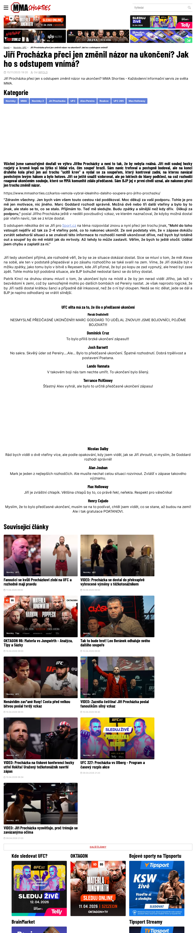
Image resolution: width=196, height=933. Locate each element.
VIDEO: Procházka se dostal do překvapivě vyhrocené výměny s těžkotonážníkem (92, 577)
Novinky (17, 48)
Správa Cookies (86, 928)
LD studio (152, 928)
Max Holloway (143, 101)
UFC (24, 48)
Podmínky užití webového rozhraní (57, 928)
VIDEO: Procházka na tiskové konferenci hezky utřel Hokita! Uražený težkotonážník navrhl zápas (34, 689)
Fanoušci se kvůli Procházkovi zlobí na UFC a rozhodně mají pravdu (33, 575)
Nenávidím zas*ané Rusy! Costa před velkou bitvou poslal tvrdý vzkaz (95, 633)
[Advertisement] (98, 134)
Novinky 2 (39, 101)
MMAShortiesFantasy (113, 900)
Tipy (145, 565)
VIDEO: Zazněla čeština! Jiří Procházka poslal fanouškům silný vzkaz (160, 633)
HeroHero (85, 900)
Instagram (112, 878)
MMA (24, 101)
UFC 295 (124, 101)
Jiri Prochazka (60, 101)
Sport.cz (69, 226)
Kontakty (179, 893)
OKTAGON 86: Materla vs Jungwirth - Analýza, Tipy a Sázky (158, 575)
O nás (70, 900)
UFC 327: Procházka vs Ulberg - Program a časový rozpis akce (91, 687)
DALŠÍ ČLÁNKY (98, 708)
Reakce (109, 101)
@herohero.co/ (65, 865)
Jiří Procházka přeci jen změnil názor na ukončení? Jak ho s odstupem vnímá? (69, 48)
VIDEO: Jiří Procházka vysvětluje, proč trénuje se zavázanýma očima (160, 687)
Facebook (85, 878)
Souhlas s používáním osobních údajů (115, 928)
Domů (7, 48)
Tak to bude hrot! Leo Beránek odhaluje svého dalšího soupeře (33, 633)
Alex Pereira (91, 101)
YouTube (138, 878)
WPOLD (43, 72)
